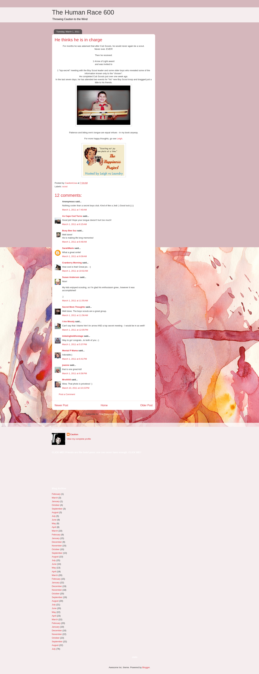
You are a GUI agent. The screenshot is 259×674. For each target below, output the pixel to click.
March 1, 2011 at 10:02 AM (75, 271)
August (55, 512)
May (54, 523)
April (54, 527)
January (55, 501)
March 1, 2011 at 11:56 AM (75, 315)
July (54, 516)
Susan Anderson (70, 277)
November (57, 545)
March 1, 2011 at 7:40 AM (74, 209)
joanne (65, 365)
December (57, 542)
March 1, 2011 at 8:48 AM (74, 242)
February (56, 494)
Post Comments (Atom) (110, 414)
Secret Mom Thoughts (73, 307)
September (57, 508)
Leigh (119, 138)
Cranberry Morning (72, 262)
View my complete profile (79, 439)
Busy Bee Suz (69, 230)
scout (65, 186)
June (54, 519)
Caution (74, 434)
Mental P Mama (70, 350)
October (55, 505)
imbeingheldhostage (72, 336)
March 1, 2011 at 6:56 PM (74, 373)
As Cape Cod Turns (72, 216)
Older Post (146, 405)
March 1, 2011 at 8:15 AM (74, 224)
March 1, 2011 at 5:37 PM (74, 344)
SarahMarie (68, 248)
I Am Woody (68, 321)
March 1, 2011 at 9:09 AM (74, 256)
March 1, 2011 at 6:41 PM (74, 359)
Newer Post (61, 405)
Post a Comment (67, 394)
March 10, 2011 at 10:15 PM (75, 388)
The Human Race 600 (83, 12)
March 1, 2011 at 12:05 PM (75, 330)
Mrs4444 (66, 379)
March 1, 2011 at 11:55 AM (75, 300)
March (55, 497)
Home (104, 405)
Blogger (146, 667)
